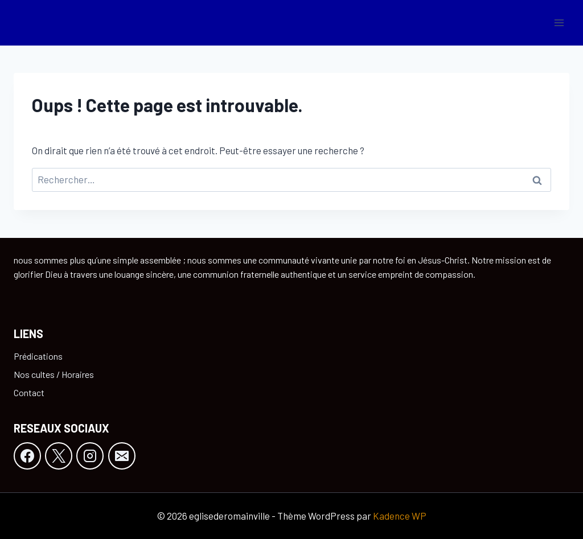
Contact (29, 392)
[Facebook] (27, 456)
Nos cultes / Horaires (54, 374)
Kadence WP (399, 515)
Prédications (38, 356)
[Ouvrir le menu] (558, 22)
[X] (58, 456)
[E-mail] (122, 456)
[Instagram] (90, 456)
